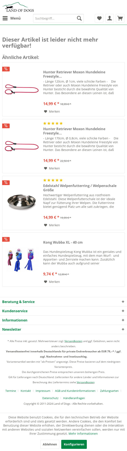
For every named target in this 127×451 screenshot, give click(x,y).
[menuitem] (11, 18)
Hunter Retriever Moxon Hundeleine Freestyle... (74, 74)
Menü (12, 18)
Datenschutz (50, 398)
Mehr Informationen (83, 433)
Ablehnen (50, 444)
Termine (10, 391)
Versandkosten (73, 341)
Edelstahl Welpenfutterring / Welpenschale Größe (79, 188)
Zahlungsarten (109, 391)
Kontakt (26, 391)
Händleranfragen (74, 398)
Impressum (43, 391)
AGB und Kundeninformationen (75, 391)
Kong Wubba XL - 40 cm (63, 242)
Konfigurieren (74, 444)
